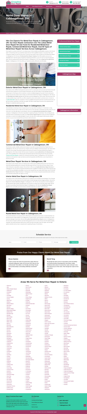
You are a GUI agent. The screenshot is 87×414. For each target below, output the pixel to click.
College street (10, 364)
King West (28, 363)
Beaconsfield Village (11, 310)
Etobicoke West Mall (30, 303)
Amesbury (9, 292)
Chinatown (9, 351)
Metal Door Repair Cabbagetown (24, 33)
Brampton (9, 328)
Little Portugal (29, 386)
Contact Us (58, 6)
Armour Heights (10, 297)
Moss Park (47, 308)
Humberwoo (28, 344)
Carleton (9, 344)
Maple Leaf (47, 289)
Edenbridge (28, 292)
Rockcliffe (47, 374)
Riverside (47, 372)
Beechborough (10, 313)
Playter (46, 349)
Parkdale (47, 339)
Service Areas (35, 407)
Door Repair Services (37, 6)
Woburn (65, 361)
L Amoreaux (28, 371)
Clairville (9, 358)
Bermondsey (9, 316)
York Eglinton (66, 377)
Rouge (46, 379)
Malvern (46, 287)
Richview (47, 369)
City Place (9, 354)
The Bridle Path (67, 307)
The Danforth (66, 308)
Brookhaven (9, 336)
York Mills (66, 379)
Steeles (65, 293)
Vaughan (66, 338)
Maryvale (47, 295)
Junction (28, 354)
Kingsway (28, 366)
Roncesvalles (48, 376)
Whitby (65, 356)
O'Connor (47, 326)
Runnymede (47, 381)
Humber (27, 339)
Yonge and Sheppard (68, 371)
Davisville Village (10, 374)
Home (27, 6)
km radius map (69, 90)
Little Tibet (28, 387)
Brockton (9, 335)
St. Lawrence (66, 292)
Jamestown (28, 351)
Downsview (9, 384)
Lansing (27, 376)
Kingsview (28, 364)
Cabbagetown (13, 33)
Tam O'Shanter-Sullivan (69, 303)
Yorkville (65, 384)
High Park (28, 333)
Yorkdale (66, 382)
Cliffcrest (9, 361)
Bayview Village (10, 308)
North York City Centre (49, 323)
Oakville (46, 330)
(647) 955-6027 (76, 3)
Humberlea (28, 341)
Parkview (47, 341)
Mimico (46, 300)
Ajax (8, 287)
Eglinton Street (29, 293)
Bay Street (9, 305)
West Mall (66, 348)
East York (28, 289)
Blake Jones (9, 321)
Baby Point (9, 300)
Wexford (65, 354)
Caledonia (9, 341)
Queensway (47, 361)
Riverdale (47, 371)
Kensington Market (30, 359)
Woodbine (66, 363)
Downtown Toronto (11, 386)
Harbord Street (29, 328)
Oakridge (47, 328)
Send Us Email (65, 3)
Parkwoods (47, 344)
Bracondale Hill (10, 326)
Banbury (8, 302)
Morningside (47, 307)
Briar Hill (9, 331)
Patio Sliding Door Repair (37, 402)
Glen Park (28, 316)
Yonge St (66, 374)
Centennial (9, 348)
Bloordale (9, 325)
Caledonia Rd (10, 343)
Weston (65, 353)
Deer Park (9, 376)
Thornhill (66, 321)
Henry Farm (28, 331)
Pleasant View (48, 351)
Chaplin (8, 349)
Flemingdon (28, 310)
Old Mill (46, 333)
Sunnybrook (66, 298)
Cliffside (8, 363)
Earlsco (27, 285)
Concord (9, 366)
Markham (47, 290)
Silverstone (47, 389)
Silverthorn (66, 285)
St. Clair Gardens (67, 290)
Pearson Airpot (48, 346)
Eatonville (28, 290)
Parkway (46, 343)
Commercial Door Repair (37, 400)
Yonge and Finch (67, 369)
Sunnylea (66, 300)
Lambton (28, 374)
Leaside (27, 379)
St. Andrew (66, 289)
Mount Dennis (48, 310)
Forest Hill (28, 312)
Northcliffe (47, 325)
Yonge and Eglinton (68, 368)
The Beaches (66, 305)
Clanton (8, 359)
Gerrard (27, 315)
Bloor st (8, 323)
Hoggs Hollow (29, 338)
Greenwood (28, 323)
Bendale (8, 315)
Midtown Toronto (48, 297)
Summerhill (66, 297)
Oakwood (47, 331)
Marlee (46, 293)
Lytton (46, 285)
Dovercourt (9, 382)
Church (8, 353)
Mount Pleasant (48, 313)
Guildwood (28, 325)
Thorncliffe (66, 318)
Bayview (8, 307)
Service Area (49, 6)
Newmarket (47, 315)
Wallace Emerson (67, 341)
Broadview (9, 333)
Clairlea (8, 356)
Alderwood (9, 290)
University (66, 331)
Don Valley (9, 379)
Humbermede (29, 343)
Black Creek (9, 320)
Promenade (47, 356)
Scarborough (47, 384)
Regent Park (47, 364)
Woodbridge (66, 364)
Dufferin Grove (10, 387)
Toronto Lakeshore (68, 328)
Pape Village (47, 338)
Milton (46, 298)
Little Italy (28, 384)
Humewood (28, 346)
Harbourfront (28, 330)
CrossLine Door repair (52, 412)
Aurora (8, 298)
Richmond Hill (48, 368)
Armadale (9, 295)
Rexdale (46, 366)
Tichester (66, 323)
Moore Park (47, 305)
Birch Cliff (9, 318)
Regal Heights (48, 363)
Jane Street (28, 353)
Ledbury (27, 381)
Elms (27, 295)
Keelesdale (28, 356)
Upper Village (66, 333)
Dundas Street (10, 389)
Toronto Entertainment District (70, 325)
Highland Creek (29, 335)
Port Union (47, 353)
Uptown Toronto (67, 336)
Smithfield (66, 287)
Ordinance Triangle (49, 335)
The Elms (66, 310)
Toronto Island (67, 326)
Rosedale (47, 377)
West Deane (66, 343)
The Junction (66, 312)
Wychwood (66, 366)
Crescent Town (10, 369)
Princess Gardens (48, 354)
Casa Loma (9, 346)
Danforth (9, 371)
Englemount (28, 298)
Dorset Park (9, 381)
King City (28, 361)
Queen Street (47, 358)
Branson (8, 330)
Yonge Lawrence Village (69, 372)
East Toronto (28, 287)
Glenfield (28, 318)
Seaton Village (48, 386)
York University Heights (69, 381)
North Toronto (48, 321)
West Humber (67, 346)
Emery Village (29, 297)
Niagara (46, 320)
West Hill (66, 344)
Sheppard (47, 387)
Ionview (27, 348)
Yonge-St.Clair (67, 376)
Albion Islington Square (12, 289)
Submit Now (74, 242)
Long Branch (28, 389)
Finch (27, 307)
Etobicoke (28, 302)
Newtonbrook (48, 316)
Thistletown (66, 316)
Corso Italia (9, 368)
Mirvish (46, 302)
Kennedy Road (29, 358)
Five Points (28, 308)
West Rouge (66, 349)
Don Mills (9, 377)
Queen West (47, 359)
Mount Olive (47, 312)
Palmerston (47, 336)
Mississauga (47, 303)
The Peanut (66, 315)
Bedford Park (10, 312)
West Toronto (67, 351)
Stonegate (66, 295)
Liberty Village (29, 382)
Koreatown (28, 369)
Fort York (28, 313)
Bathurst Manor (10, 303)
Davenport (9, 372)
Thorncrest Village (68, 320)
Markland (47, 292)
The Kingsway (67, 313)
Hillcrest (27, 336)
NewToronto (47, 318)
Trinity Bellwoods (67, 330)
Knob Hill (28, 368)
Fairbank (28, 305)
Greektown (28, 321)
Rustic (46, 382)
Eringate (27, 300)
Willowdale (66, 358)
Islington (28, 349)
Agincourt (9, 285)
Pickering (47, 348)
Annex (8, 293)
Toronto (65, 335)
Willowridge (66, 359)
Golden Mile (28, 320)
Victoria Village (67, 339)
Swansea (66, 302)
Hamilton (28, 326)
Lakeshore (28, 372)
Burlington (9, 338)
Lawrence (28, 377)
